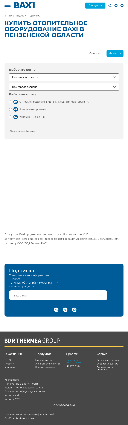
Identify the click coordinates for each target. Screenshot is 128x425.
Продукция (20, 16)
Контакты (10, 367)
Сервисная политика (108, 360)
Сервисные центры (108, 364)
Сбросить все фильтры (22, 131)
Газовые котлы (43, 360)
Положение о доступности (21, 384)
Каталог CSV (12, 399)
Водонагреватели (45, 367)
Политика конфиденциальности (25, 391)
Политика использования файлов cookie (30, 414)
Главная (8, 16)
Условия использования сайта (24, 387)
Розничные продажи (32, 109)
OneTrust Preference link (19, 418)
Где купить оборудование (74, 361)
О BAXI (8, 360)
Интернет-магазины (32, 116)
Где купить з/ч (73, 366)
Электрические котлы (47, 364)
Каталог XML (12, 395)
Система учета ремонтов (105, 368)
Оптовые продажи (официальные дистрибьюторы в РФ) (54, 101)
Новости (9, 364)
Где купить (95, 5)
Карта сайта (12, 380)
